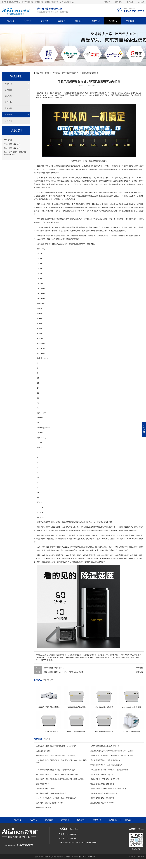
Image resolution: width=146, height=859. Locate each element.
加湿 (68, 166)
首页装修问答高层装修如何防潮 (102, 784)
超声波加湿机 (60, 236)
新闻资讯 (113, 21)
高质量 (109, 169)
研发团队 (118, 2)
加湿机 (117, 207)
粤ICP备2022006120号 (86, 857)
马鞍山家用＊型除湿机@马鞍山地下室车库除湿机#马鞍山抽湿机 (60, 779)
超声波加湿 (48, 166)
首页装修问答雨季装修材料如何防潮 (103, 793)
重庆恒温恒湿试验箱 (43, 807)
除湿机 (136, 555)
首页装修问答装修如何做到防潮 (102, 798)
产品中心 (27, 21)
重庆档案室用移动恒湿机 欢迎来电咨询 (104, 746)
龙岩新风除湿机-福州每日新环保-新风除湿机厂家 (108, 789)
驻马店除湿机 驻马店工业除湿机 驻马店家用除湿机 (109, 770)
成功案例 (61, 21)
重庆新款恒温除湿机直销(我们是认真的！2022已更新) (56, 755)
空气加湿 (128, 227)
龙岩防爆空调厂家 (42, 784)
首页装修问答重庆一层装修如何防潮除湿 (51, 793)
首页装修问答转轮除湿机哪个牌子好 (49, 803)
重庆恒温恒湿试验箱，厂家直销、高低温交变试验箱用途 (57, 774)
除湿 (40, 558)
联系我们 (130, 21)
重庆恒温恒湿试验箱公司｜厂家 (102, 774)
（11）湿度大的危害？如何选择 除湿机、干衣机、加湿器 (111, 755)
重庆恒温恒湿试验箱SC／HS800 (102, 803)
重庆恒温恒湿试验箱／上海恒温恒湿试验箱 (106, 765)
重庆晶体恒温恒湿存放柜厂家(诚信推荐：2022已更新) (56, 746)
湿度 (52, 181)
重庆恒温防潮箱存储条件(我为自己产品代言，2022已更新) (111, 751)
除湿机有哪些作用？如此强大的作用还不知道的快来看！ (64, 672)
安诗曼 (77, 211)
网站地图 (130, 2)
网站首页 (10, 21)
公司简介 (107, 2)
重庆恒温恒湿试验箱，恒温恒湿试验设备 (105, 760)
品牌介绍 (96, 21)
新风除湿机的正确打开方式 (54, 668)
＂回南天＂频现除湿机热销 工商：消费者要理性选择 (55, 770)
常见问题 (56, 73)
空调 (82, 539)
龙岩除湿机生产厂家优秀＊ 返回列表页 (104, 779)
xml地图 (141, 2)
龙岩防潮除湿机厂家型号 (45, 789)
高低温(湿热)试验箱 (43, 751)
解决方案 (44, 21)
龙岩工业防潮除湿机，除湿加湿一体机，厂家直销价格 (56, 798)
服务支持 (78, 21)
